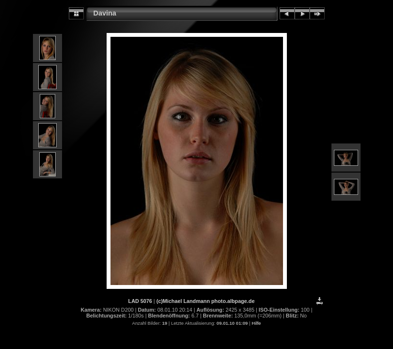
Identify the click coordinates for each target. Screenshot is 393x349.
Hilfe (256, 323)
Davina (105, 13)
